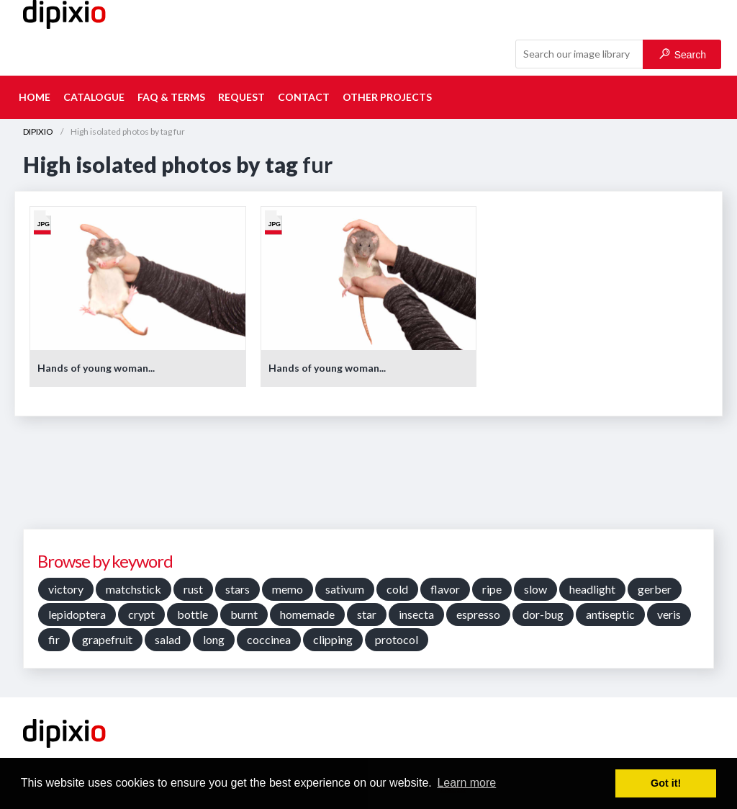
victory (65, 589)
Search (682, 54)
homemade (307, 614)
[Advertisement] (368, 477)
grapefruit (107, 639)
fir (54, 639)
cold (397, 589)
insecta (416, 614)
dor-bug (543, 614)
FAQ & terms (171, 97)
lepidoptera (77, 614)
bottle (192, 614)
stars (237, 589)
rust (193, 589)
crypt (141, 614)
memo (287, 589)
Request (241, 97)
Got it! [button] (666, 783)
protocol (396, 639)
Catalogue (94, 97)
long (214, 639)
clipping (333, 639)
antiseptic (610, 614)
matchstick (133, 589)
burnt (244, 614)
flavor (445, 589)
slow (535, 589)
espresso (478, 614)
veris (669, 614)
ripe (492, 589)
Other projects (387, 97)
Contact (304, 97)
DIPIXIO (38, 131)
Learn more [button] (466, 783)
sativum (344, 589)
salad (168, 639)
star (366, 614)
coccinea (269, 639)
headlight (592, 589)
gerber (655, 589)
